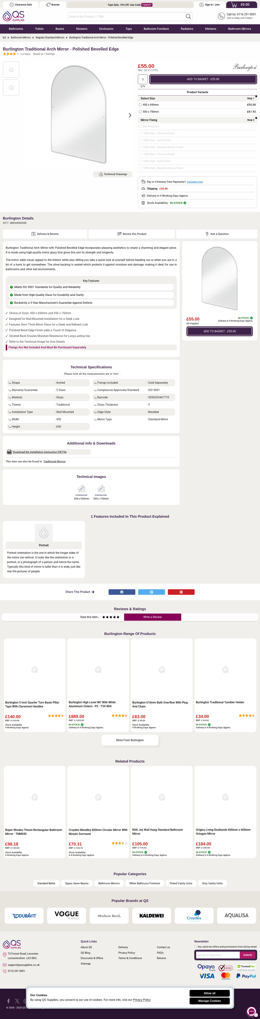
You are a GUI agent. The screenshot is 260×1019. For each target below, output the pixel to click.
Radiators (187, 29)
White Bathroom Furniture (144, 883)
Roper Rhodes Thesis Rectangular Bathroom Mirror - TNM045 (33, 832)
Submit (247, 955)
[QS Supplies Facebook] (8, 1001)
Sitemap (86, 963)
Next (128, 115)
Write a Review (152, 617)
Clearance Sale (20, 4)
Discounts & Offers (92, 958)
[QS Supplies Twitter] (17, 1001)
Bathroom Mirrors (239, 29)
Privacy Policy (126, 952)
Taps (129, 29)
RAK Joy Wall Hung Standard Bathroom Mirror (157, 831)
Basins (60, 29)
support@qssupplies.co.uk (21, 965)
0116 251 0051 (14, 971)
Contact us (163, 947)
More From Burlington (130, 740)
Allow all (209, 993)
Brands (52, 4)
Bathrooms (16, 29)
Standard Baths (46, 883)
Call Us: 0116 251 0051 (241, 14)
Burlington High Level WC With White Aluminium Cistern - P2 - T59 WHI (92, 704)
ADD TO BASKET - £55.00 (203, 79)
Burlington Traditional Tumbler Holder (220, 702)
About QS (86, 947)
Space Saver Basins (77, 883)
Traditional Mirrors (54, 461)
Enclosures (106, 29)
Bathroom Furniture (156, 29)
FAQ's (160, 952)
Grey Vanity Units (212, 883)
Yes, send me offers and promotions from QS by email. (227, 946)
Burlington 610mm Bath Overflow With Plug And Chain (160, 704)
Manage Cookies (209, 1000)
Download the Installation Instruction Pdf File (37, 452)
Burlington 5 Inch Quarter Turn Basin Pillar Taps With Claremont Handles (32, 704)
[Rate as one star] (104, 617)
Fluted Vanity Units (181, 883)
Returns (161, 958)
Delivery (123, 947)
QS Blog (85, 952)
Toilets (39, 29)
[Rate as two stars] (105, 617)
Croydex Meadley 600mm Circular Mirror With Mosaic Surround (98, 832)
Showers (81, 29)
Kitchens (210, 29)
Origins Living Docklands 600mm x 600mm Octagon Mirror (223, 831)
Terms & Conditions (130, 958)
